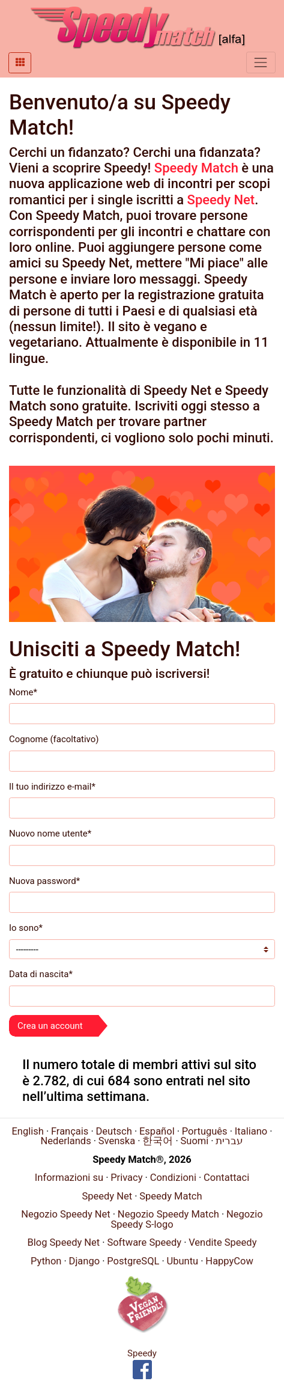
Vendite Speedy (222, 1242)
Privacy (126, 1177)
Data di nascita (41, 974)
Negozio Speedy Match (168, 1214)
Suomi (194, 1141)
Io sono (26, 927)
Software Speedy (144, 1242)
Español (157, 1131)
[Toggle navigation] (261, 62)
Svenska (116, 1141)
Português (205, 1131)
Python (46, 1261)
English (27, 1131)
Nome (23, 692)
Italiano (251, 1131)
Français (69, 1131)
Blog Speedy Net (64, 1242)
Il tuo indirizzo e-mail (52, 786)
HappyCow (229, 1261)
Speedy (142, 1353)
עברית (229, 1141)
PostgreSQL (133, 1261)
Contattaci (226, 1177)
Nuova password (44, 881)
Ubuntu (183, 1261)
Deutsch (114, 1131)
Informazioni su (69, 1177)
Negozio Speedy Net (65, 1214)
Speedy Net (221, 199)
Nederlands (66, 1141)
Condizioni (173, 1177)
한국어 (157, 1141)
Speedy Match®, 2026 (142, 1159)
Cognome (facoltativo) (54, 739)
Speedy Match (196, 167)
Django (84, 1261)
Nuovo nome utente (50, 833)
